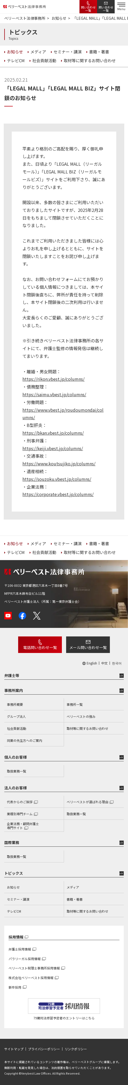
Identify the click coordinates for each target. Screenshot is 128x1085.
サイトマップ (13, 1049)
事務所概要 (15, 704)
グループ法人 (16, 716)
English (92, 663)
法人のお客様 (15, 787)
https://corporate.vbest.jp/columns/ (58, 494)
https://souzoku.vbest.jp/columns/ (56, 479)
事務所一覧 (75, 704)
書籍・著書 (75, 899)
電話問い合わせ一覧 (40, 647)
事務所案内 (13, 690)
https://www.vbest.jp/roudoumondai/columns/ (62, 414)
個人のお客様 (15, 757)
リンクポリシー (76, 1049)
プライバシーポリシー (44, 1049)
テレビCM (14, 911)
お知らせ (13, 887)
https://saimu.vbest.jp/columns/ (54, 394)
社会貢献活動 (16, 728)
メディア (73, 887)
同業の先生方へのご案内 (24, 740)
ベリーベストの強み (81, 716)
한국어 (117, 663)
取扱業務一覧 (16, 771)
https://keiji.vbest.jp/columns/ (52, 448)
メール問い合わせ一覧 (88, 647)
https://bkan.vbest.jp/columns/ (53, 433)
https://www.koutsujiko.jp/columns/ (58, 463)
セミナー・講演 (18, 899)
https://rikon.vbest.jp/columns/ (53, 379)
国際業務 (11, 842)
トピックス (13, 873)
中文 (104, 663)
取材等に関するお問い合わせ (87, 728)
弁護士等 (11, 675)
